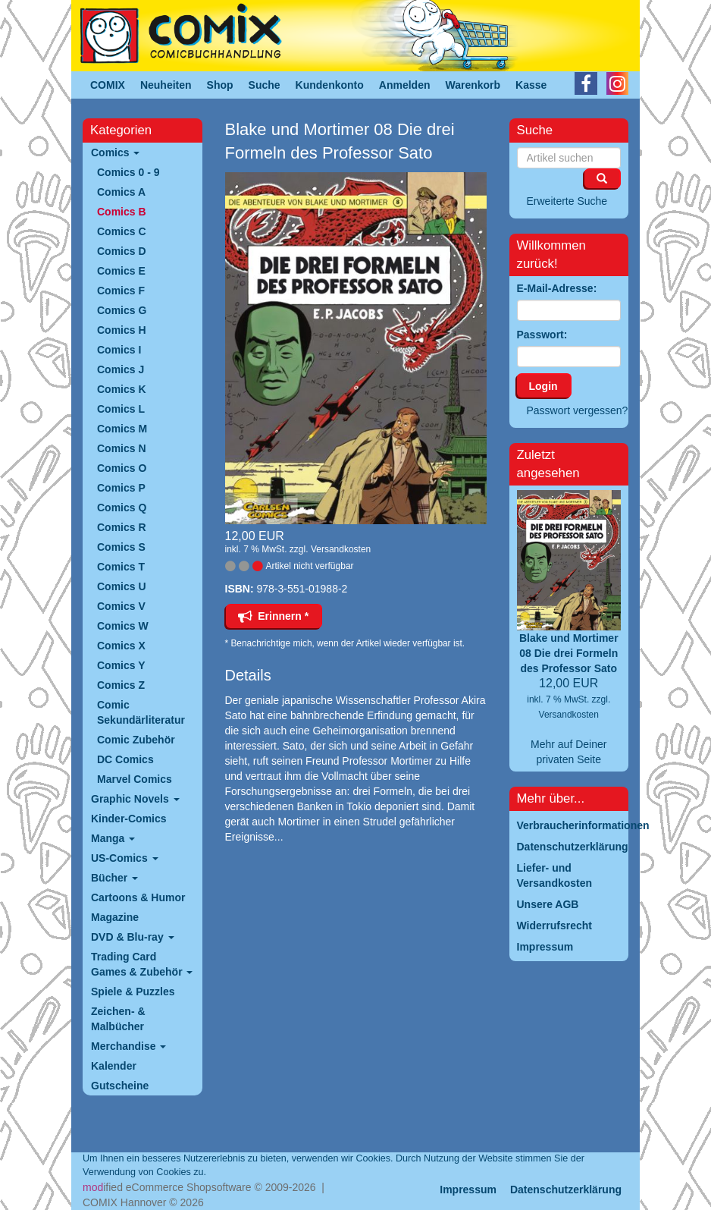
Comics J (120, 369)
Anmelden (405, 85)
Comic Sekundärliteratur (141, 712)
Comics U (121, 586)
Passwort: (542, 334)
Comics (115, 152)
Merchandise (128, 1046)
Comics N (121, 448)
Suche (264, 85)
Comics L (121, 409)
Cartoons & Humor (138, 897)
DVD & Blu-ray (132, 937)
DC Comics (125, 759)
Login (543, 386)
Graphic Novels (135, 799)
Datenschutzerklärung (566, 1189)
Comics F (121, 290)
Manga (113, 838)
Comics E (121, 271)
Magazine (115, 917)
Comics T (121, 567)
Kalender (113, 1066)
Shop (220, 85)
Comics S (121, 547)
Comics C (121, 231)
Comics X (121, 646)
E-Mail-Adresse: (557, 288)
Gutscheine (120, 1086)
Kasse (531, 85)
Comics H (121, 330)
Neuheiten (166, 85)
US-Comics (124, 858)
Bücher (114, 878)
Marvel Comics (134, 779)
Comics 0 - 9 (128, 172)
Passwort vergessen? (577, 410)
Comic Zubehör (136, 740)
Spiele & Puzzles (132, 991)
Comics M (122, 429)
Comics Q (121, 507)
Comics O (121, 468)
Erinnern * (273, 616)
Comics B (121, 212)
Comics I (119, 350)
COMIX (107, 85)
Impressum (468, 1189)
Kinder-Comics (129, 818)
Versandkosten (341, 549)
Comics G (121, 310)
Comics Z (121, 685)
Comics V (121, 606)
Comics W (123, 626)
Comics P (121, 488)
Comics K (121, 389)
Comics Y (121, 665)
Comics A (121, 192)
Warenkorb (473, 85)
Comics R (121, 527)
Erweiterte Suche (567, 201)
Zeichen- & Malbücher (118, 1018)
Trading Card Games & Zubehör (142, 964)
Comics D (121, 251)
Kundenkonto (330, 85)
